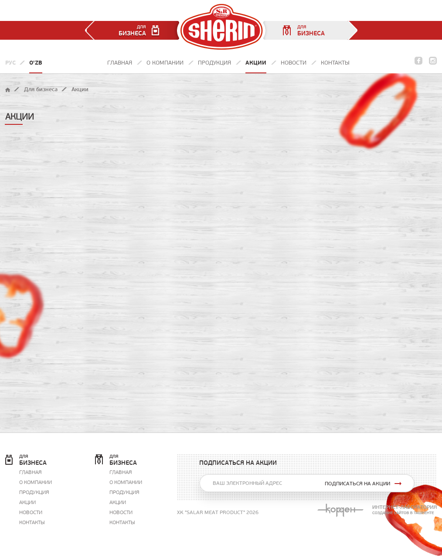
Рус (10, 62)
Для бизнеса (41, 89)
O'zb (35, 62)
